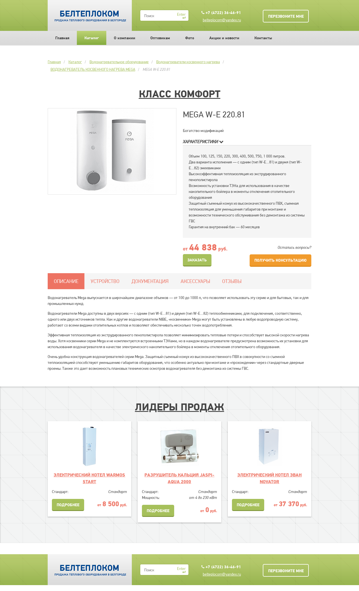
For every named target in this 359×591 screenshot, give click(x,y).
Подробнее (68, 504)
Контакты (263, 37)
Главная (62, 37)
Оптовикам (160, 37)
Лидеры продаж (179, 407)
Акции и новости (224, 37)
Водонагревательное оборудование (119, 62)
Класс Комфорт (179, 94)
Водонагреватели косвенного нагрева (188, 62)
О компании (124, 37)
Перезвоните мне (286, 16)
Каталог (91, 37)
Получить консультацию (280, 260)
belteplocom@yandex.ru (222, 20)
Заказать (197, 260)
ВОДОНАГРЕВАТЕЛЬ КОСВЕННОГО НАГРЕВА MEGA (92, 69)
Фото (189, 37)
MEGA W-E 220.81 (157, 69)
